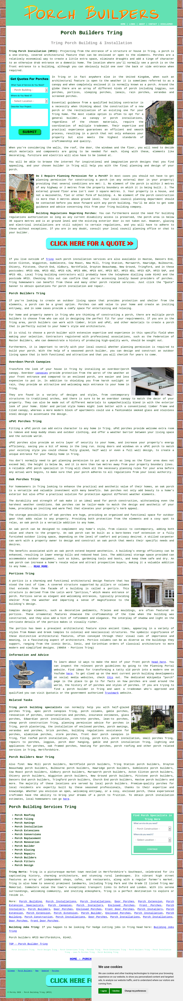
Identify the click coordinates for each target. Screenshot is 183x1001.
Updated (45, 971)
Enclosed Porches (121, 905)
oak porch (167, 486)
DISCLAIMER (167, 24)
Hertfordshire (48, 749)
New (36, 971)
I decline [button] (116, 991)
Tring (50, 259)
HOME (123, 24)
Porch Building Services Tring (42, 807)
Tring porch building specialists (35, 707)
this (110, 677)
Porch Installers (89, 905)
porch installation (160, 795)
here (69, 673)
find (21, 764)
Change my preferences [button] (135, 991)
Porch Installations (61, 901)
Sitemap (11, 971)
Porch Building (30, 901)
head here (159, 662)
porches (167, 278)
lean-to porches (115, 719)
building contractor (124, 102)
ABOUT (142, 24)
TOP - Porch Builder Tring (28, 944)
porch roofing (124, 746)
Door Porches (124, 901)
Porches (83, 304)
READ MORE (41, 566)
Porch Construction (38, 917)
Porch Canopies (60, 905)
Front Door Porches (119, 909)
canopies (41, 373)
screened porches (64, 96)
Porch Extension (150, 901)
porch (13, 169)
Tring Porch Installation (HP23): (34, 51)
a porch (92, 133)
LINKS (132, 24)
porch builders (116, 783)
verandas (160, 92)
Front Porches (150, 905)
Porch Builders (39, 909)
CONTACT (153, 24)
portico (53, 622)
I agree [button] (104, 991)
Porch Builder (91, 913)
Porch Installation (148, 913)
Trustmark (112, 692)
